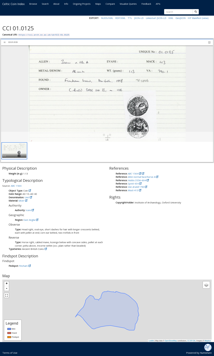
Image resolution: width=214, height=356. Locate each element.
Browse (33, 3)
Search (45, 3)
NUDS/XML (107, 18)
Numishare (206, 352)
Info (66, 3)
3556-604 (137, 180)
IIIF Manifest (194, 18)
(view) (205, 18)
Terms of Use (9, 352)
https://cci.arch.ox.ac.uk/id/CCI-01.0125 (44, 35)
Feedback (146, 3)
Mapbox (208, 341)
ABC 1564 (16, 185)
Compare (110, 3)
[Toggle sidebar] (5, 42)
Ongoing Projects (82, 3)
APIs (158, 3)
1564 (133, 173)
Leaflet (151, 341)
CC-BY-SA (191, 341)
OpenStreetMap (171, 341)
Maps (98, 3)
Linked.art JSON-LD (156, 18)
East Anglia (29, 219)
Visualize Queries (128, 3)
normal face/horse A (142, 176)
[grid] (107, 152)
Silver (21, 200)
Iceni (28, 210)
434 (133, 183)
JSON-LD (139, 18)
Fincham (23, 265)
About (56, 3)
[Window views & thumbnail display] (209, 42)
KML (170, 18)
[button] (14, 151)
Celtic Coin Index (13, 4)
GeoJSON (181, 18)
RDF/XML (120, 18)
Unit (27, 197)
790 (136, 186)
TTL (130, 18)
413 (133, 190)
